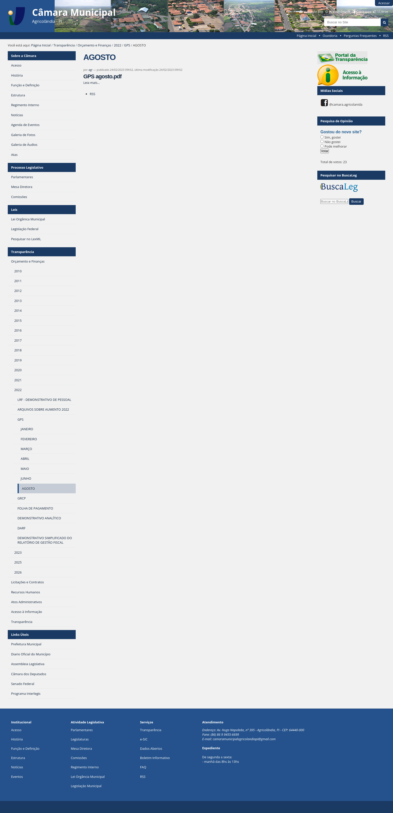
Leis (14, 209)
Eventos (17, 776)
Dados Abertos (151, 748)
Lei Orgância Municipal (88, 776)
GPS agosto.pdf (102, 76)
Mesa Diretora (81, 748)
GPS (127, 45)
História (17, 739)
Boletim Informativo (155, 758)
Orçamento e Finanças (94, 45)
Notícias (17, 767)
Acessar (384, 3)
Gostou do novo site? (340, 132)
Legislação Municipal (86, 786)
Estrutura (18, 758)
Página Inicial (306, 35)
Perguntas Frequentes (360, 35)
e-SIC (144, 739)
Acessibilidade (339, 11)
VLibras (382, 11)
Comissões (79, 758)
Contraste (363, 11)
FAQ (143, 767)
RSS (385, 35)
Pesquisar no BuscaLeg (338, 175)
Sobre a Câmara (23, 55)
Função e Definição (25, 748)
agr (90, 70)
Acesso (16, 730)
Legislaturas (79, 739)
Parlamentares (81, 730)
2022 (117, 45)
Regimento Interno (85, 767)
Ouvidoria (330, 35)
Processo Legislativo (27, 167)
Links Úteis (20, 634)
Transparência (64, 45)
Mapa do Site (313, 11)
